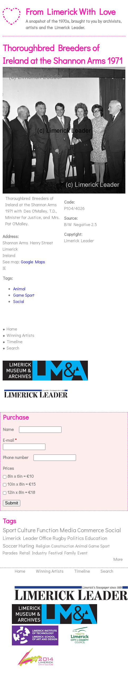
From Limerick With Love (71, 11)
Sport (9, 530)
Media (68, 530)
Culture (26, 530)
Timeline (14, 341)
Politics (75, 538)
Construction (62, 546)
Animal (19, 288)
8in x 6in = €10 (20, 476)
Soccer (10, 545)
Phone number (16, 457)
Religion (43, 546)
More (118, 559)
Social (18, 301)
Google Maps (33, 261)
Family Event (76, 552)
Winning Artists (20, 335)
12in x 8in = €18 (21, 492)
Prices (8, 468)
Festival (56, 552)
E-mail (10, 440)
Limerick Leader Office (27, 538)
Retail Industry (33, 552)
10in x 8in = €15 (21, 484)
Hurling (26, 545)
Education (96, 538)
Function (48, 530)
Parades (10, 552)
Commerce (90, 530)
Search (13, 348)
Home (12, 329)
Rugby (59, 538)
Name (9, 429)
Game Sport (24, 295)
